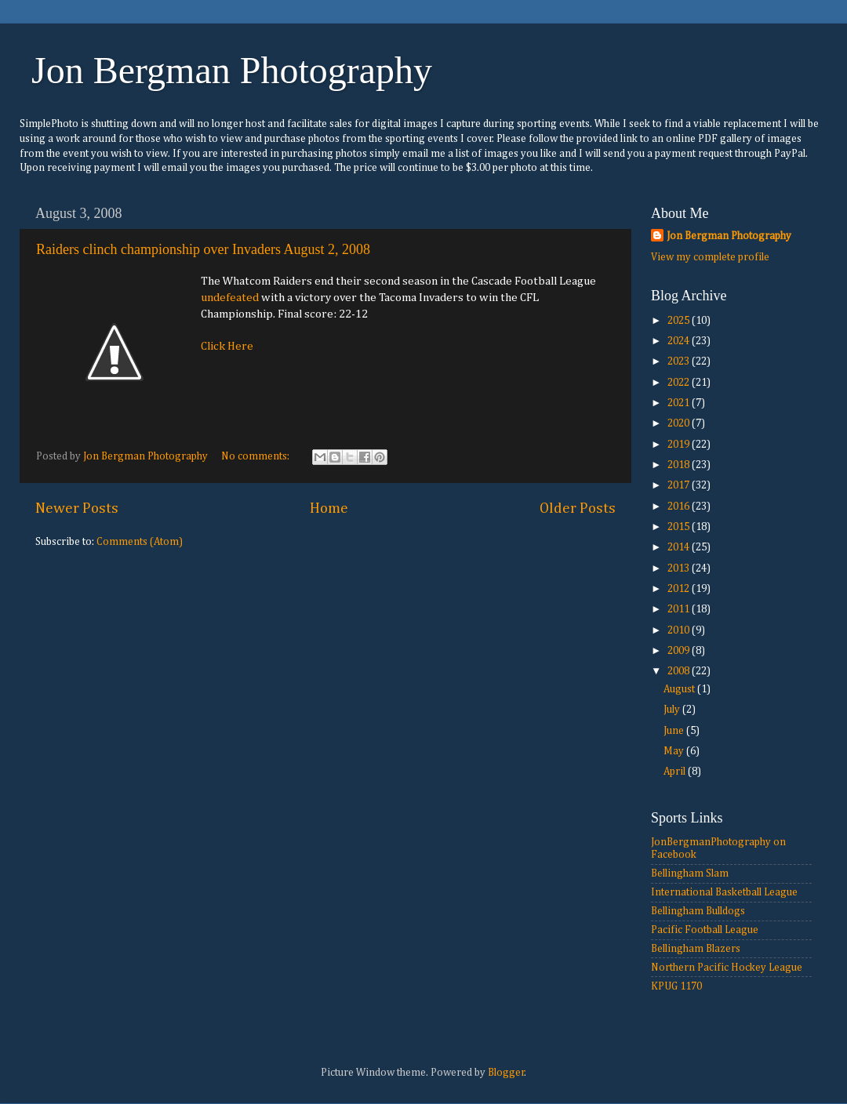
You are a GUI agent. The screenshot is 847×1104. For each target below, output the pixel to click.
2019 (679, 444)
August (680, 689)
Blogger (506, 1072)
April (675, 771)
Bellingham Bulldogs (698, 911)
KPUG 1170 (676, 986)
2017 (679, 485)
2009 (679, 650)
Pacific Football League (704, 929)
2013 (679, 568)
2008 (679, 671)
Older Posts (578, 508)
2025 (679, 320)
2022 (679, 382)
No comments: (256, 456)
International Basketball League (724, 892)
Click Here (227, 346)
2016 (679, 506)
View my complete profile (710, 257)
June (674, 730)
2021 (679, 403)
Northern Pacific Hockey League (726, 967)
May (674, 751)
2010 (679, 630)
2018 (679, 464)
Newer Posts (76, 508)
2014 (679, 547)
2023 (679, 361)
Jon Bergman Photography (231, 70)
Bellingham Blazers (695, 948)
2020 (679, 423)
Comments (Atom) (139, 541)
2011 (679, 609)
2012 (679, 588)
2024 (679, 341)
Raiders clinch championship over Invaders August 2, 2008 (203, 249)
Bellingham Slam (690, 873)
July (672, 709)
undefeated (230, 297)
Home (329, 508)
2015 (679, 526)
